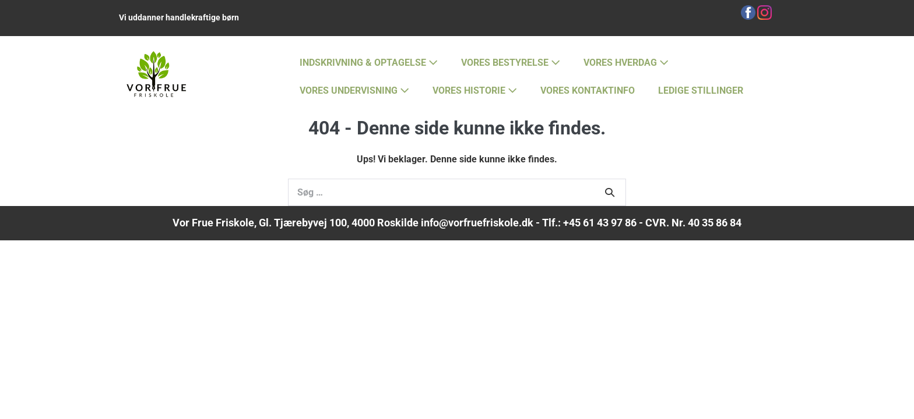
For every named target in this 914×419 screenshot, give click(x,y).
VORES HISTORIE (475, 90)
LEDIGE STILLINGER (700, 90)
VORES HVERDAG (626, 62)
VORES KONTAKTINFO (587, 90)
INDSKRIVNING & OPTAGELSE (369, 62)
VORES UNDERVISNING (354, 90)
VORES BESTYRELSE (510, 62)
